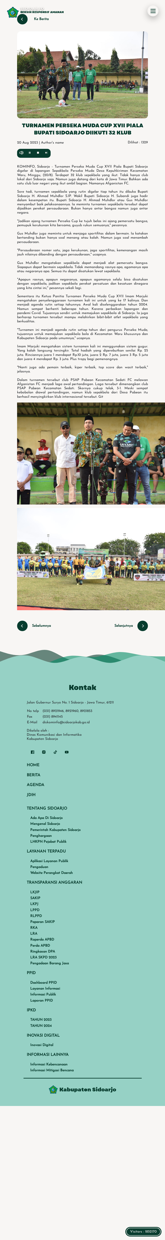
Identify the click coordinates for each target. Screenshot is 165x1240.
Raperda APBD (42, 939)
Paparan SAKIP (42, 922)
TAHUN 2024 (41, 1026)
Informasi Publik (43, 994)
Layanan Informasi (45, 988)
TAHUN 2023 (40, 1020)
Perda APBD (40, 946)
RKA (33, 928)
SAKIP (35, 898)
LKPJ (34, 904)
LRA (33, 934)
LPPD (34, 910)
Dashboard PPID (43, 983)
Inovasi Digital (41, 1045)
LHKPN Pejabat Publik (48, 842)
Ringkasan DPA (42, 951)
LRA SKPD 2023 (43, 957)
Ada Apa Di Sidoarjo (46, 818)
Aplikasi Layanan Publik (49, 861)
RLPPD (36, 916)
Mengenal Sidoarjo (45, 824)
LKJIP (34, 892)
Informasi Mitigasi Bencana (52, 1070)
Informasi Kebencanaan (48, 1064)
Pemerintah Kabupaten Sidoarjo (55, 830)
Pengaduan (39, 867)
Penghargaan (41, 836)
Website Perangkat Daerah (51, 873)
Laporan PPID (41, 1000)
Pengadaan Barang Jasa (49, 963)
